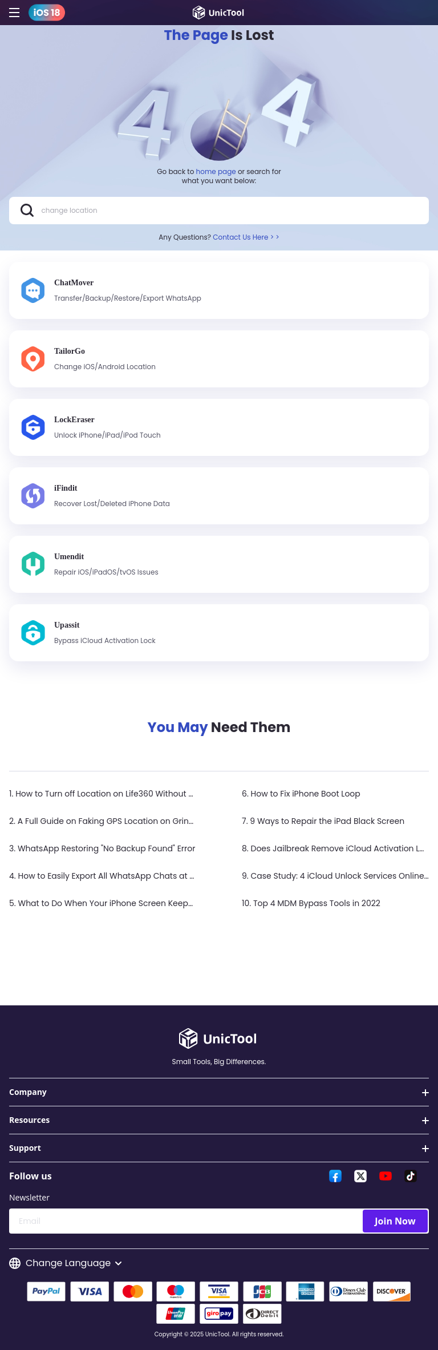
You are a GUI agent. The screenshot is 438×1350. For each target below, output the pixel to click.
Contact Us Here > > (246, 237)
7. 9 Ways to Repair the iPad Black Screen (323, 821)
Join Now (395, 1221)
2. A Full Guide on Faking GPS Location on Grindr (103, 821)
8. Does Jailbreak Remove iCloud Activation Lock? (339, 848)
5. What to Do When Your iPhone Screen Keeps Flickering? (122, 903)
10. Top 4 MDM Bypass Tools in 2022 (311, 903)
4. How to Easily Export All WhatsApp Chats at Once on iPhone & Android (151, 876)
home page (216, 171)
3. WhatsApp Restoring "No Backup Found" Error (102, 848)
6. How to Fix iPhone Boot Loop (301, 793)
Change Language (65, 1263)
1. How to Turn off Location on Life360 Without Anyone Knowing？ (136, 793)
